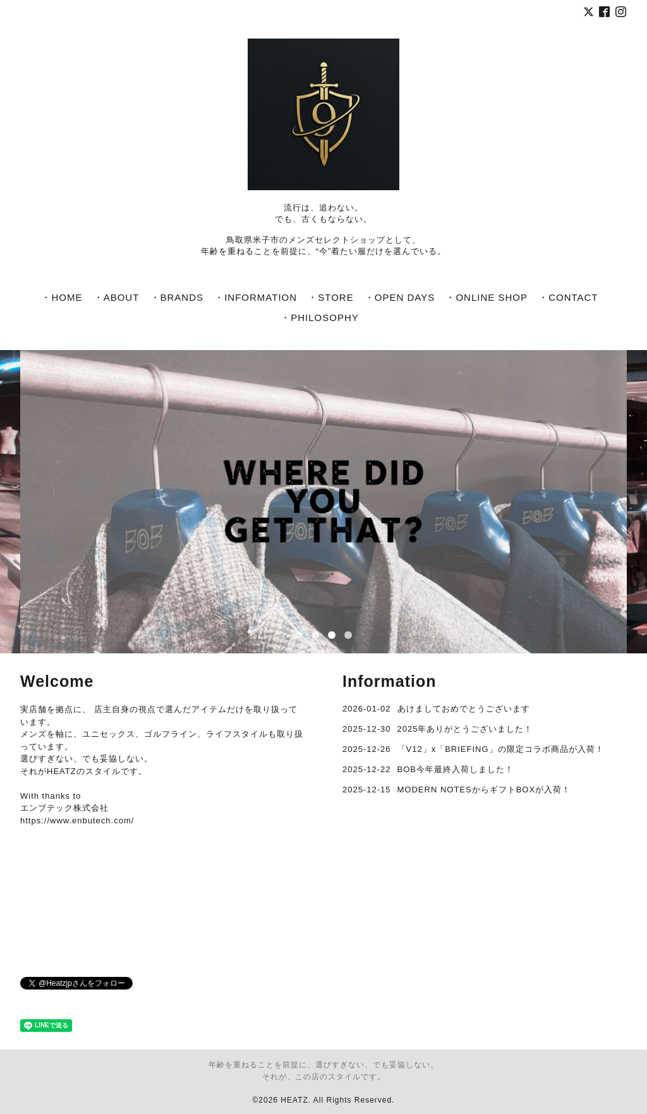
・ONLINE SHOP (486, 297)
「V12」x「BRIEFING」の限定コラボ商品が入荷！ (500, 749)
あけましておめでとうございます (463, 708)
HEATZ (294, 1100)
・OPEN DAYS (400, 297)
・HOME (61, 297)
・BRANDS (177, 297)
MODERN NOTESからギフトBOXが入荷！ (484, 789)
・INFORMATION (255, 297)
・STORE (330, 297)
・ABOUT (117, 297)
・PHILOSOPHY (320, 317)
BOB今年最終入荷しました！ (455, 769)
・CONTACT (568, 297)
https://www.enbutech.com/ (77, 820)
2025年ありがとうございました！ (465, 729)
